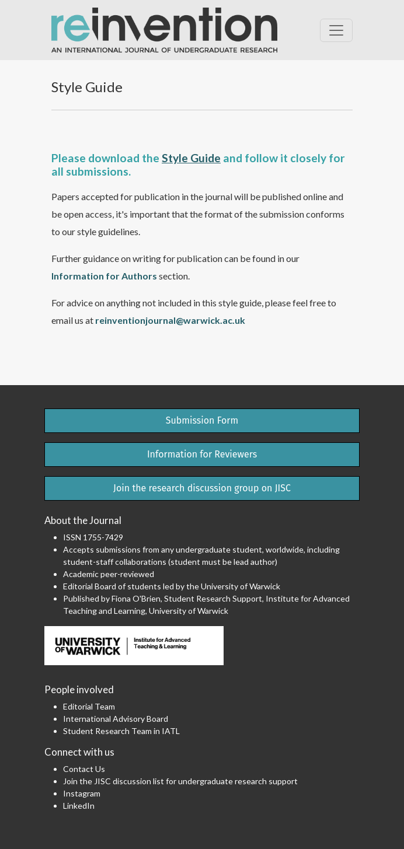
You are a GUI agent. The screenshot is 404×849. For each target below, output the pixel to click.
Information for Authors (104, 275)
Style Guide (191, 158)
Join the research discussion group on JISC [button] (202, 488)
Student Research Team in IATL (121, 731)
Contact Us (84, 769)
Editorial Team (89, 706)
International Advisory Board (115, 719)
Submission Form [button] (202, 420)
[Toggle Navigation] (336, 30)
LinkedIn (79, 805)
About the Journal (82, 520)
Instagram (81, 793)
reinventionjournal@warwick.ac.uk (170, 320)
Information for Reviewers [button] (202, 454)
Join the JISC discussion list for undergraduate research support (180, 781)
